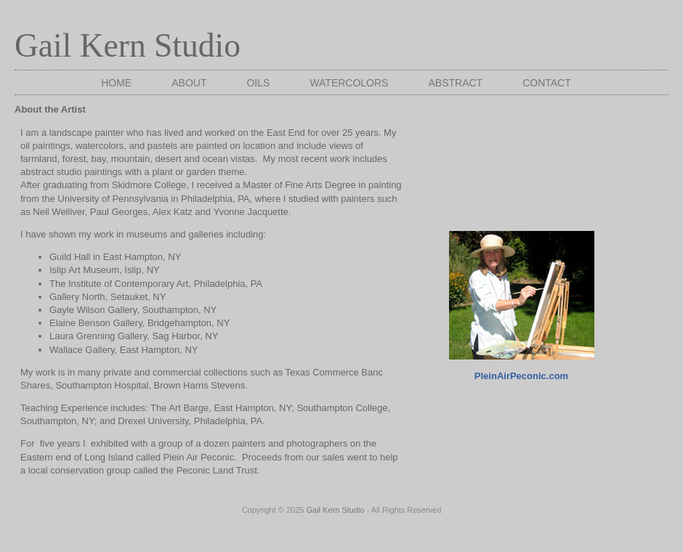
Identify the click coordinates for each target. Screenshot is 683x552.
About (188, 83)
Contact (546, 83)
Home (116, 83)
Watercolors (349, 83)
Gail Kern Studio (128, 45)
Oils (258, 83)
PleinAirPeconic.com (521, 375)
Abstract (455, 83)
